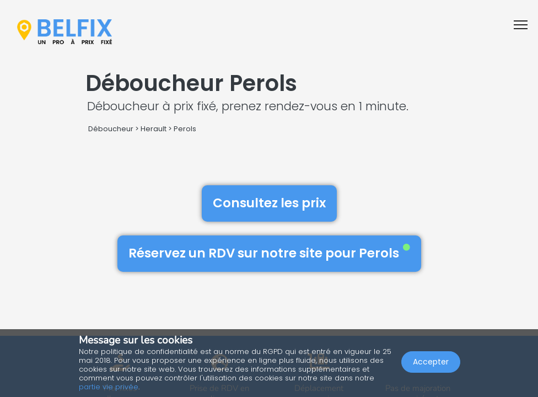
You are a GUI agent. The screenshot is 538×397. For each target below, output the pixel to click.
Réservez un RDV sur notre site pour (269, 253)
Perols (185, 128)
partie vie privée (108, 387)
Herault (153, 128)
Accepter (431, 361)
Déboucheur (110, 128)
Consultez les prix (269, 203)
